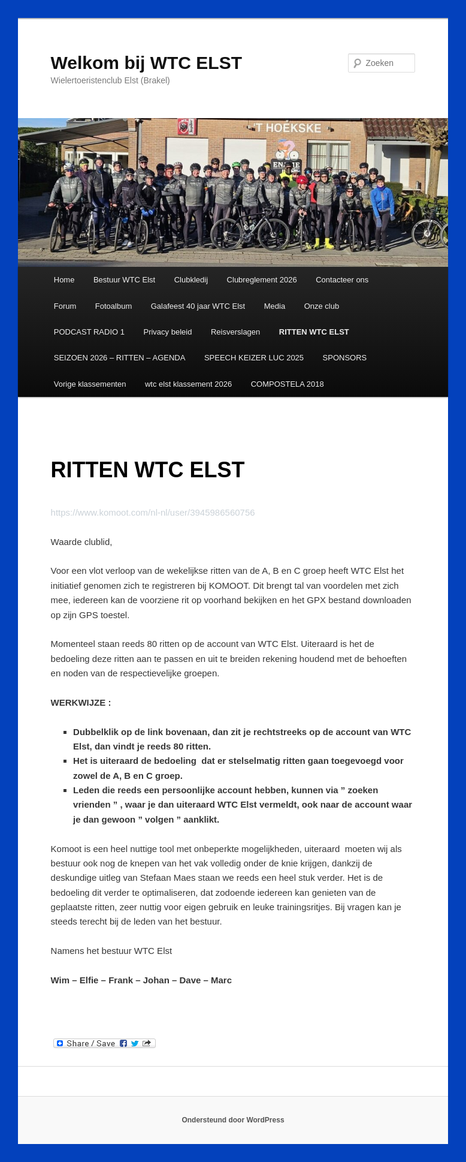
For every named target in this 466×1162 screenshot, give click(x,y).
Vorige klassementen (90, 384)
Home (64, 279)
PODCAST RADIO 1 (89, 331)
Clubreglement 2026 (262, 279)
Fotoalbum (113, 306)
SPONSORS (345, 357)
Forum (65, 306)
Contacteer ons (342, 279)
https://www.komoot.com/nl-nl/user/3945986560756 (153, 512)
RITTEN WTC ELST (314, 331)
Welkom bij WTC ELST (146, 63)
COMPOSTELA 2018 (287, 384)
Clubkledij (191, 279)
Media (274, 306)
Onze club (322, 306)
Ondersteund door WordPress (232, 1120)
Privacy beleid (167, 331)
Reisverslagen (235, 331)
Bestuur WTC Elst (124, 279)
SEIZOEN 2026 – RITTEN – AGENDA (120, 357)
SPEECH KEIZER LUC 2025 (254, 357)
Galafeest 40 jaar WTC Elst (198, 306)
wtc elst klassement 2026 (188, 384)
